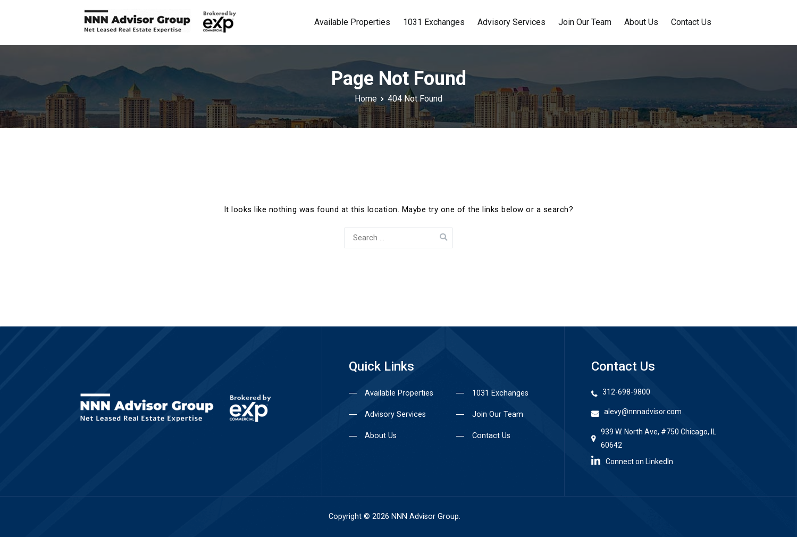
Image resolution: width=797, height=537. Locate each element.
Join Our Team (584, 22)
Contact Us (691, 22)
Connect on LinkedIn (632, 460)
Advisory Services (511, 22)
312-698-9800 (626, 392)
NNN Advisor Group (425, 516)
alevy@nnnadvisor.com (643, 411)
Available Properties (352, 22)
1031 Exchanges (434, 22)
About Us (641, 22)
